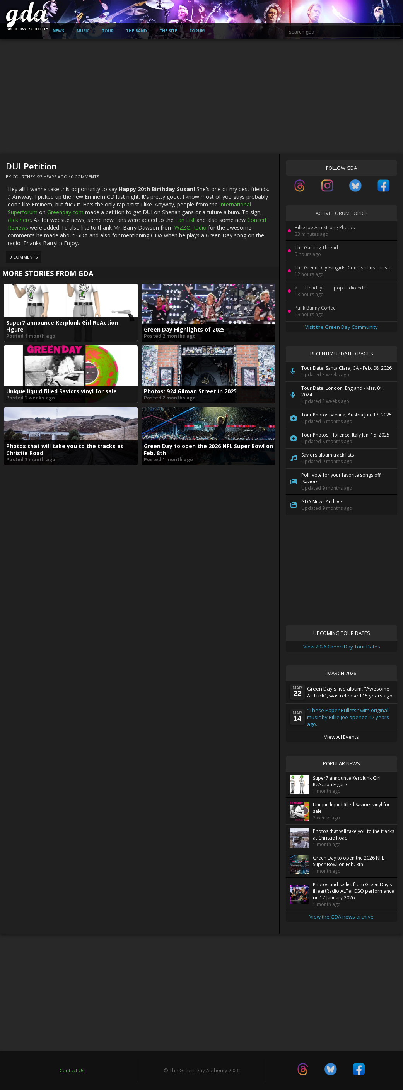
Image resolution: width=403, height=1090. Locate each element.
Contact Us (72, 1070)
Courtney (23, 176)
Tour (108, 31)
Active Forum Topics (342, 213)
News (58, 31)
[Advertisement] (201, 96)
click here (19, 219)
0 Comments (85, 176)
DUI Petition (31, 166)
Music (83, 31)
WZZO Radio (190, 227)
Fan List (185, 219)
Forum (197, 31)
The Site (168, 31)
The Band (136, 31)
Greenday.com (65, 212)
